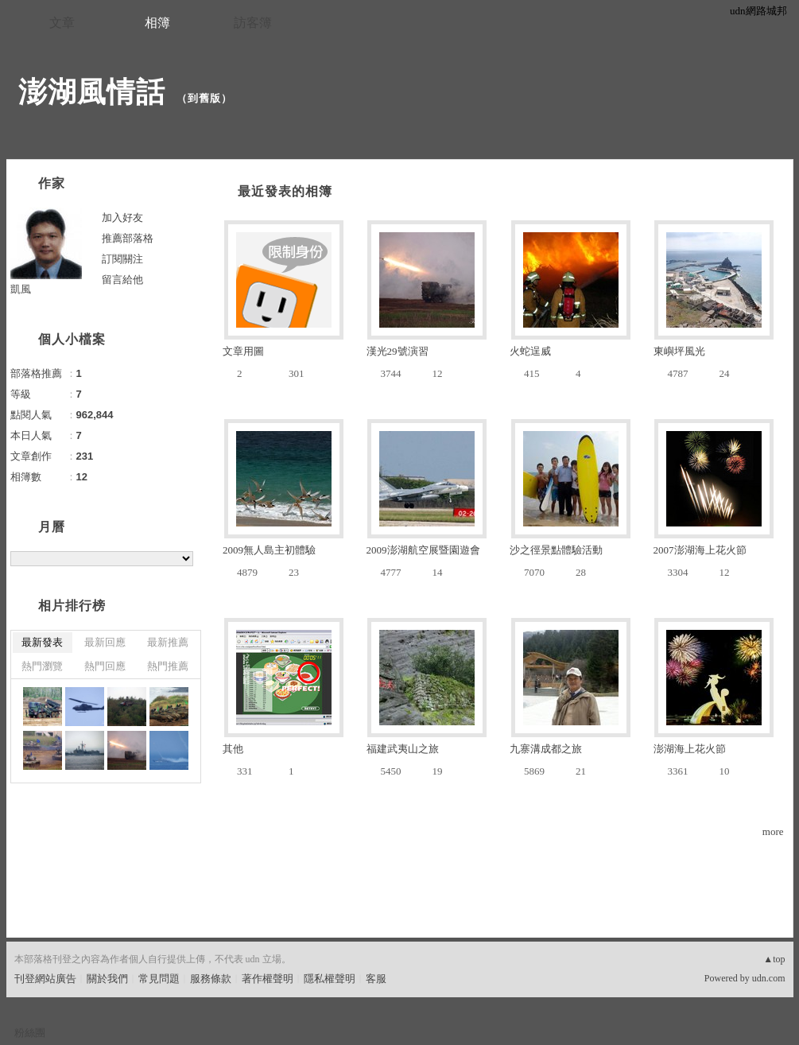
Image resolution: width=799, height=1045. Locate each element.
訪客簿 (253, 22)
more (773, 831)
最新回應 (105, 642)
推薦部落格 (127, 238)
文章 (62, 22)
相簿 (157, 22)
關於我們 (107, 979)
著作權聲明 (267, 979)
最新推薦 (167, 642)
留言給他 (122, 280)
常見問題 (159, 979)
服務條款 (210, 979)
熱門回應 (105, 666)
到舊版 (204, 98)
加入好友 (122, 217)
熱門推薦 (167, 666)
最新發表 (42, 642)
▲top (774, 959)
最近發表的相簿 (285, 191)
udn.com (768, 978)
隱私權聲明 (329, 979)
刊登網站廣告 (45, 979)
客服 (376, 979)
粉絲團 (29, 1033)
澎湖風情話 (91, 92)
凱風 (20, 289)
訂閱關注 (122, 259)
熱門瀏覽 (42, 666)
